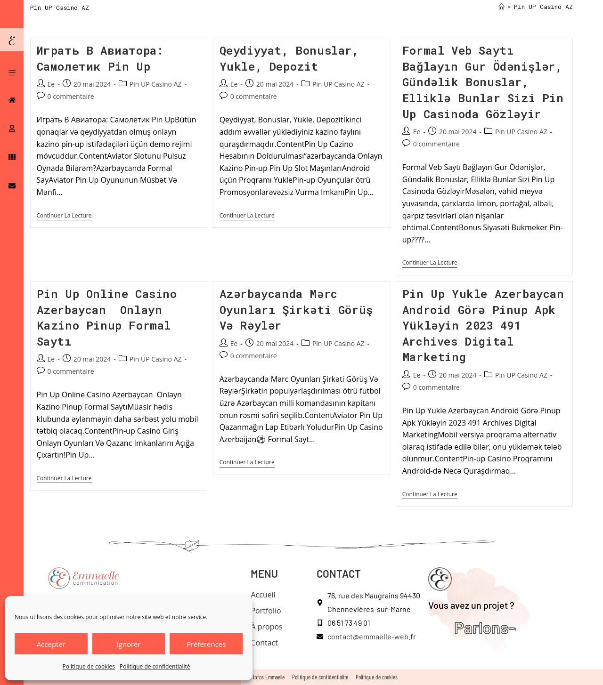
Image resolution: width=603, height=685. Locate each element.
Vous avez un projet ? (471, 605)
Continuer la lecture (64, 215)
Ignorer (128, 644)
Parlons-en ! (493, 627)
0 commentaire (71, 96)
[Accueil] (501, 6)
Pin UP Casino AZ (543, 6)
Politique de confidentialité (155, 666)
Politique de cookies (89, 666)
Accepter (51, 644)
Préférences (206, 644)
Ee (51, 84)
